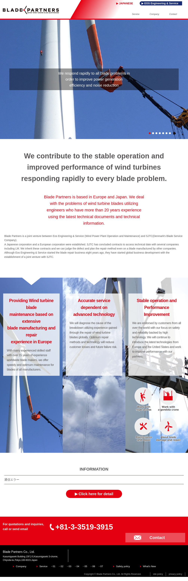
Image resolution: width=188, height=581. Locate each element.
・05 (84, 566)
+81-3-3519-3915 (81, 527)
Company (21, 566)
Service (43, 566)
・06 (92, 566)
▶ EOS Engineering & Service (159, 3)
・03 (68, 566)
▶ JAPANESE (124, 3)
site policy (158, 574)
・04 (76, 566)
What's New (149, 566)
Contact (157, 537)
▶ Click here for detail (94, 494)
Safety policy (123, 566)
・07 (100, 566)
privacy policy (175, 574)
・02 (60, 566)
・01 (52, 566)
